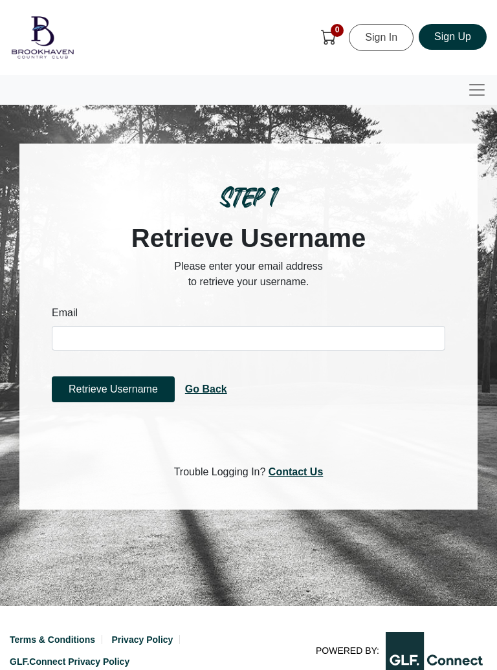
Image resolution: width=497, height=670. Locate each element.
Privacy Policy (142, 639)
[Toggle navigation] (477, 90)
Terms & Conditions (52, 639)
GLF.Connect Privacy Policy (69, 661)
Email (65, 312)
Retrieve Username (113, 389)
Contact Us (296, 471)
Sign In (381, 37)
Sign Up (452, 36)
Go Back (206, 389)
